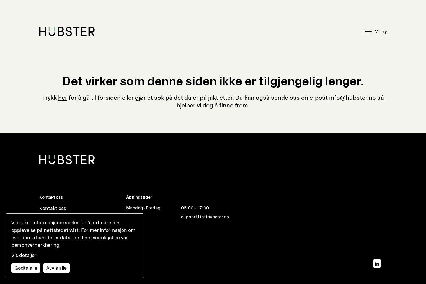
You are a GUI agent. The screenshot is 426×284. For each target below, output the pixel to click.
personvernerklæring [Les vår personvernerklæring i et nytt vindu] (35, 245)
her (62, 97)
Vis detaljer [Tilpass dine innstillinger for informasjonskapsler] (24, 255)
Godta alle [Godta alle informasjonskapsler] (25, 268)
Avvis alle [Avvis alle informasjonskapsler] (56, 268)
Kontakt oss (52, 208)
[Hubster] (67, 159)
